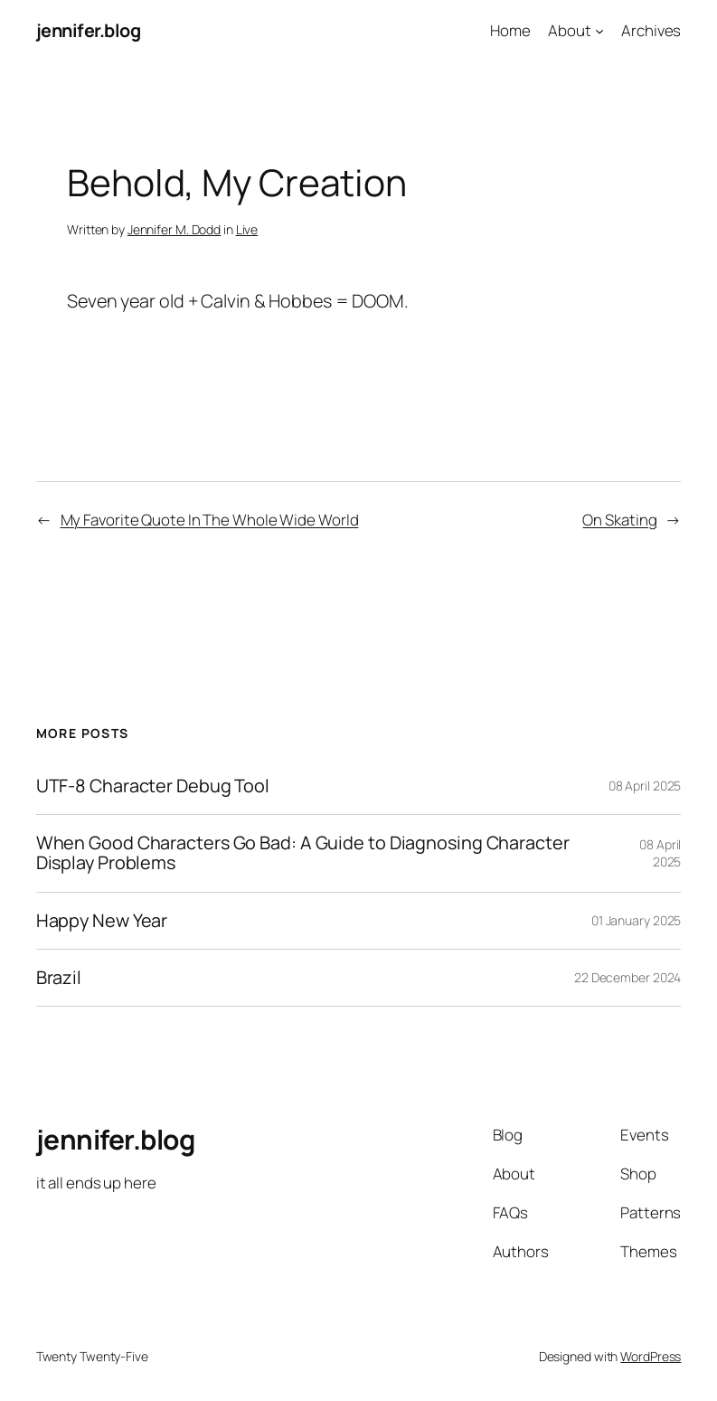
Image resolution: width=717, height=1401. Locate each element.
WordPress (650, 1356)
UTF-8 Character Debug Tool (152, 786)
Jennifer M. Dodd (174, 229)
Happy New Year (102, 921)
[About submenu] (599, 30)
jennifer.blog (88, 30)
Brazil (58, 978)
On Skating (619, 519)
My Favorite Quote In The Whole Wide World (210, 519)
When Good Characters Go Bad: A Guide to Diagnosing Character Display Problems (303, 853)
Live (247, 229)
